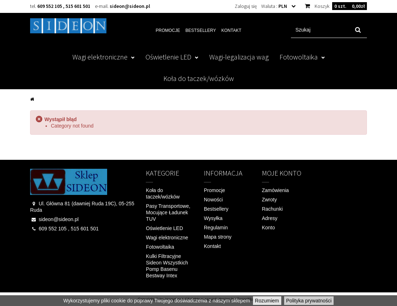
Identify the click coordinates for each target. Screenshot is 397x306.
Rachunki (272, 209)
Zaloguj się (246, 6)
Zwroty (269, 199)
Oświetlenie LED (168, 56)
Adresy (270, 218)
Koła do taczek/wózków (198, 78)
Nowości (213, 199)
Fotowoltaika (298, 56)
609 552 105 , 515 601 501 (63, 6)
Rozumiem (267, 300)
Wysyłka (213, 218)
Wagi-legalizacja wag (239, 56)
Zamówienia (275, 190)
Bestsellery (201, 30)
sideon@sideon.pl (130, 6)
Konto (268, 227)
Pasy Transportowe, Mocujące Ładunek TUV (168, 212)
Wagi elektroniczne (100, 56)
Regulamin (216, 227)
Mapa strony (217, 237)
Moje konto (281, 172)
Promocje (168, 30)
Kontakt (231, 30)
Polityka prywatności (309, 300)
